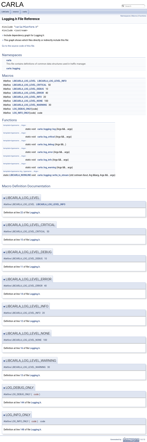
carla (25, 12)
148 (22, 429)
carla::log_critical (46, 136)
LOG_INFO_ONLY (21, 113)
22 (21, 212)
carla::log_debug (46, 144)
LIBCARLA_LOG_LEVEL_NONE (28, 101)
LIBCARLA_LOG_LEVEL (24, 81)
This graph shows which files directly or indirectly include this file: (35, 40)
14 (21, 294)
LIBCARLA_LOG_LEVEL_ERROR (28, 93)
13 (21, 375)
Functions (142, 16)
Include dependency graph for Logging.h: (23, 35)
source (16, 12)
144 (22, 402)
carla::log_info (45, 159)
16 (21, 348)
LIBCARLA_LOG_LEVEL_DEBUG (28, 89)
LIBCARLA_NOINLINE (20, 175)
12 (21, 321)
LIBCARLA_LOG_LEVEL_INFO (52, 81)
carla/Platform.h (26, 26)
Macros (135, 16)
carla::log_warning (47, 167)
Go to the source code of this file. (18, 46)
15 (21, 239)
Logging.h (35, 212)
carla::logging (13, 68)
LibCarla (5, 12)
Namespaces (125, 16)
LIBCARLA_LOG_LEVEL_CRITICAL (29, 85)
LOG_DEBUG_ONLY (22, 109)
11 (21, 266)
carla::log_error (45, 152)
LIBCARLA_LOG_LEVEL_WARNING (30, 105)
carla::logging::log (47, 129)
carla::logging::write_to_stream (53, 175)
